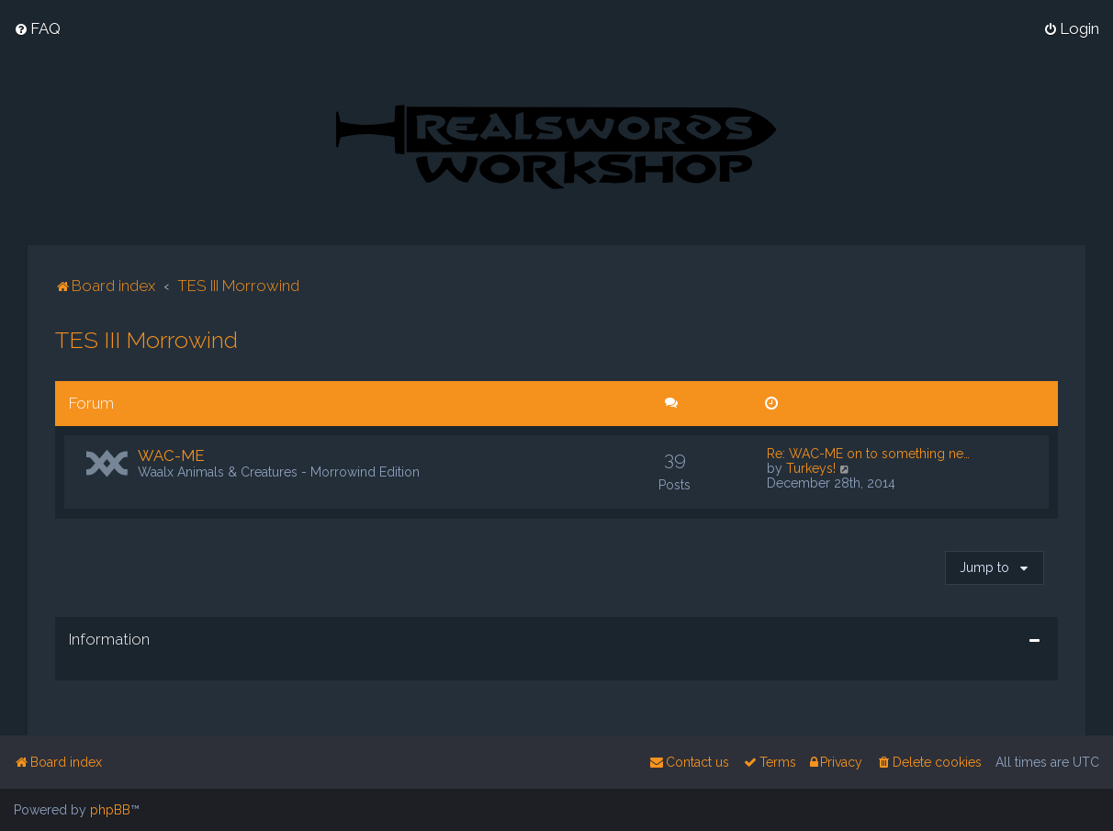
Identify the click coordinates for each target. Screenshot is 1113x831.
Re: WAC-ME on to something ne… (868, 453)
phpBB (110, 810)
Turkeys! (811, 468)
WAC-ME (171, 455)
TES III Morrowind (146, 340)
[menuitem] (37, 28)
